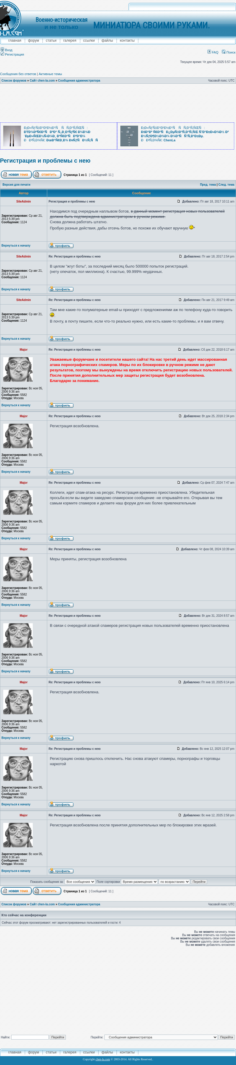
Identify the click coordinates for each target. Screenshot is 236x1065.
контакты (127, 40)
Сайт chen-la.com (42, 80)
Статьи (51, 40)
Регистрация (12, 54)
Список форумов (14, 80)
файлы (107, 40)
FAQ (212, 52)
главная (14, 40)
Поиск (228, 52)
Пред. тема (208, 184)
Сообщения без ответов (18, 74)
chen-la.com (103, 1059)
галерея (69, 40)
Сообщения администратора (79, 80)
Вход (6, 50)
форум (33, 40)
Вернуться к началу (15, 245)
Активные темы (50, 74)
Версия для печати (16, 184)
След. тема (226, 184)
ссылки (89, 40)
